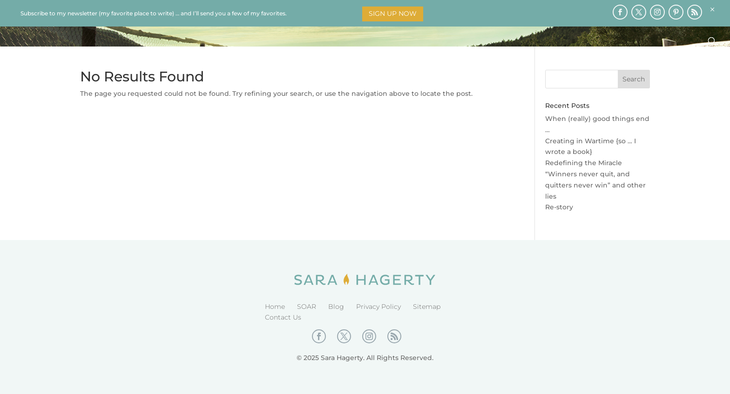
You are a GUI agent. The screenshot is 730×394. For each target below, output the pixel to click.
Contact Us (283, 317)
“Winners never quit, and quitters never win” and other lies (595, 185)
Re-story (559, 207)
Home (275, 306)
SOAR (306, 306)
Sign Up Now (393, 13)
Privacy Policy (378, 306)
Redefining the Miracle (583, 163)
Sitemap (426, 306)
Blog (336, 306)
